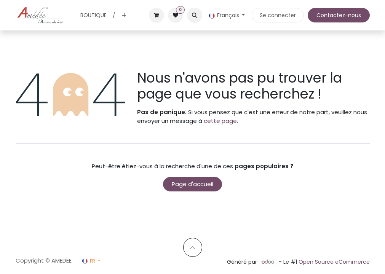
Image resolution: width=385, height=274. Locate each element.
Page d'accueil (192, 184)
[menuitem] (93, 15)
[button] (194, 15)
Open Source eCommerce (334, 262)
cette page (220, 121)
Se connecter (278, 15)
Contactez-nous (338, 15)
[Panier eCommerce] (156, 15)
